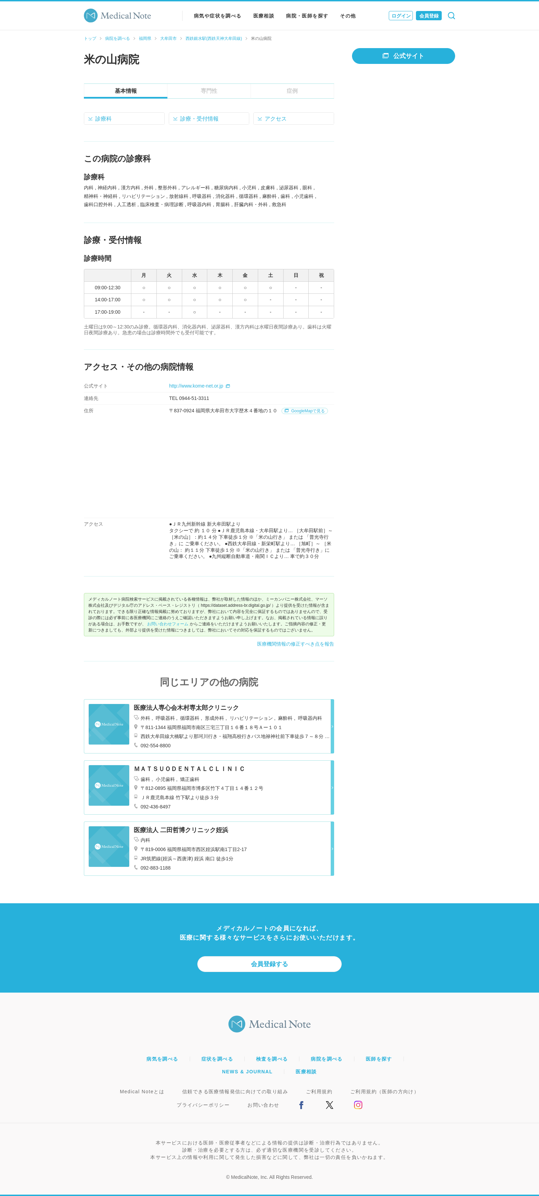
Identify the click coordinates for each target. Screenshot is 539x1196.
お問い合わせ (263, 1105)
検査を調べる (272, 1059)
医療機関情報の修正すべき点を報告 (295, 644)
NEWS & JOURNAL (247, 1071)
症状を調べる (217, 1059)
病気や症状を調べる (218, 16)
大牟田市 (168, 38)
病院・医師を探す (307, 16)
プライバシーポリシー (203, 1105)
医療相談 (264, 16)
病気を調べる (162, 1059)
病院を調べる (117, 38)
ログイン (401, 16)
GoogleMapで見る (305, 411)
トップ (90, 38)
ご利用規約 (319, 1091)
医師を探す (379, 1059)
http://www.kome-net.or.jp (199, 386)
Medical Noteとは (142, 1091)
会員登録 (429, 16)
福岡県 (145, 38)
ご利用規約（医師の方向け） (384, 1091)
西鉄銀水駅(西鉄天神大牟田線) (214, 38)
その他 (348, 16)
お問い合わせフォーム (167, 624)
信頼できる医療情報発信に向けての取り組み (235, 1091)
